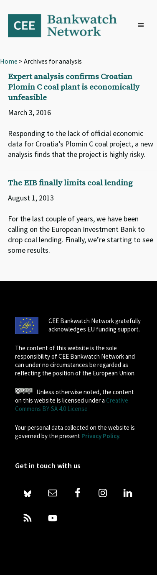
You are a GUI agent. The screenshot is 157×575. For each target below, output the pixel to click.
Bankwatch (68, 25)
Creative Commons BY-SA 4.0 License (71, 404)
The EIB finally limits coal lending (70, 183)
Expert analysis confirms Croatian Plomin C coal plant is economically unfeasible (73, 87)
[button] (143, 25)
